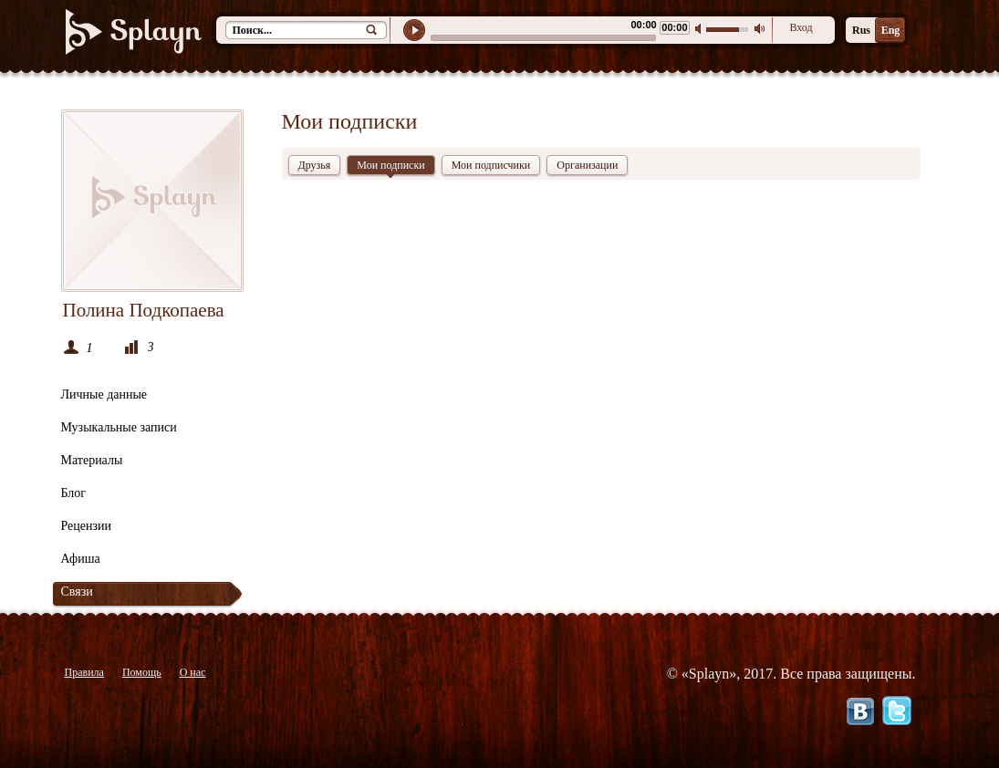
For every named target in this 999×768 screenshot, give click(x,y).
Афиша (80, 559)
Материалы (92, 460)
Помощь (141, 672)
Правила (84, 672)
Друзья (314, 165)
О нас (193, 672)
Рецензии (86, 526)
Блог (74, 493)
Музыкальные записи (119, 427)
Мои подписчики (491, 165)
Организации (587, 165)
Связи (77, 591)
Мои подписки (390, 167)
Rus (861, 30)
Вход (800, 27)
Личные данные (104, 394)
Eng (890, 30)
